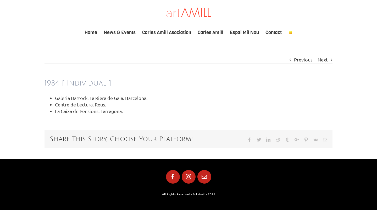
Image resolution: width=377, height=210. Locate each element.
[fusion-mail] (204, 177)
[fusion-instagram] (189, 177)
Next (323, 59)
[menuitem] (94, 32)
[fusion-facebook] (173, 177)
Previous (303, 59)
